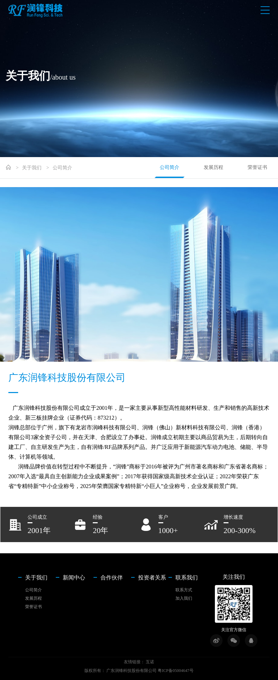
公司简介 (62, 167)
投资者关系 (152, 578)
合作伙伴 (111, 578)
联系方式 (183, 589)
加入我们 (183, 598)
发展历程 (213, 167)
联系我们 (186, 578)
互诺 (150, 662)
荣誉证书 (257, 167)
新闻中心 (74, 578)
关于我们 (32, 167)
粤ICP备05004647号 (176, 670)
